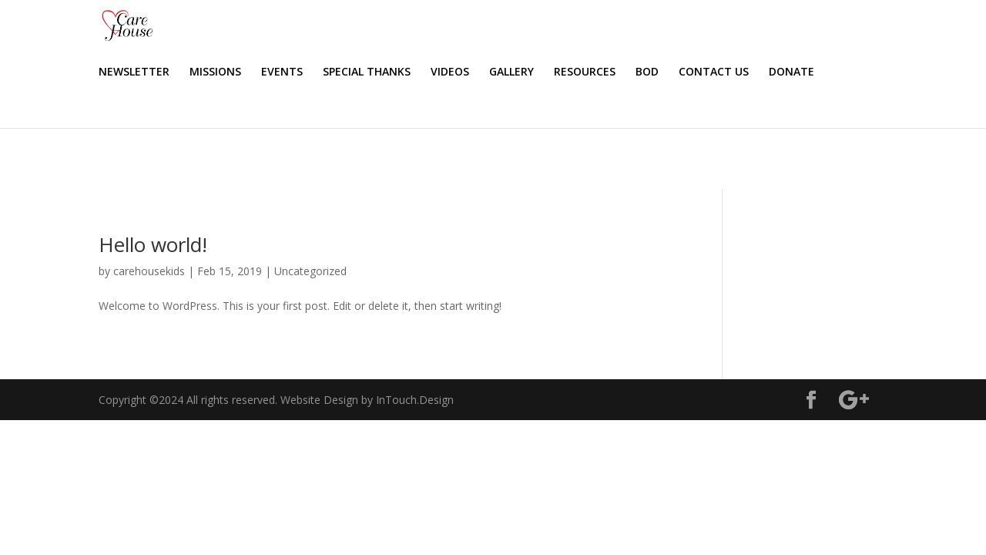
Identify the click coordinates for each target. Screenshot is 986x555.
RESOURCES (704, 72)
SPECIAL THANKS (486, 72)
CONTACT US (833, 72)
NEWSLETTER (253, 72)
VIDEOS (569, 72)
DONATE (121, 134)
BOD (766, 72)
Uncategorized (310, 271)
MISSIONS (335, 72)
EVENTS (401, 72)
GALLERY (631, 72)
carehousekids (149, 271)
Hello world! (153, 244)
